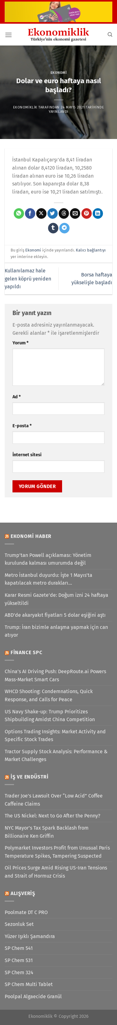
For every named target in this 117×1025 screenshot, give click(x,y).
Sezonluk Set (19, 924)
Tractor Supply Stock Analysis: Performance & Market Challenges (56, 756)
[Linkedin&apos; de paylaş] (98, 213)
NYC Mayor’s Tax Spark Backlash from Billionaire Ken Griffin (47, 832)
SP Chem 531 (19, 960)
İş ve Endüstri (30, 777)
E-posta (22, 426)
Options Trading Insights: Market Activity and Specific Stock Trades (55, 736)
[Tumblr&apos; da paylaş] (53, 228)
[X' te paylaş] (41, 213)
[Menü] (8, 34)
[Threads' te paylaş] (64, 213)
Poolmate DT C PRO (26, 912)
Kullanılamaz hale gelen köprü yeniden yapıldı (28, 279)
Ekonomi (59, 73)
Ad (16, 397)
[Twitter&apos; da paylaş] (52, 213)
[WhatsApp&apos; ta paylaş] (19, 213)
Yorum (20, 343)
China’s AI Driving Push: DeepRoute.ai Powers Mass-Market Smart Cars (55, 675)
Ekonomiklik (25, 107)
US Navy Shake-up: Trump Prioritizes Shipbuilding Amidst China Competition (50, 716)
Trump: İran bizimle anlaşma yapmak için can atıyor (56, 631)
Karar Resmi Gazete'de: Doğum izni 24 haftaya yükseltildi (56, 599)
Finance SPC (26, 652)
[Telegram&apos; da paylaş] (64, 228)
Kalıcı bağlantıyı (91, 250)
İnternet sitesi (26, 454)
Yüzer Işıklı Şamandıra (30, 936)
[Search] (110, 35)
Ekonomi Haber (31, 536)
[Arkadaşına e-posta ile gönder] (75, 213)
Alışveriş (23, 893)
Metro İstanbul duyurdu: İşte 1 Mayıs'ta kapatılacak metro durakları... (48, 579)
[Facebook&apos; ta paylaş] (30, 213)
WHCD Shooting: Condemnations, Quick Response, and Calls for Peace (49, 695)
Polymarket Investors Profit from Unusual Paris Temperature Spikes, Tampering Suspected (57, 852)
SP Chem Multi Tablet (29, 984)
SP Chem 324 (19, 972)
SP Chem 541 (19, 948)
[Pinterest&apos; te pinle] (86, 213)
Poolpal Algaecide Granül (33, 996)
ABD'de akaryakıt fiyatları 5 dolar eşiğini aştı (55, 615)
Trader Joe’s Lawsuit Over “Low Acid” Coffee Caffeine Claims (54, 800)
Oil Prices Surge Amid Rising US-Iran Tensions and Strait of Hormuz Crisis (56, 872)
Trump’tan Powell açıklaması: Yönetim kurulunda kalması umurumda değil (48, 559)
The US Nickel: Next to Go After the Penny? (52, 816)
